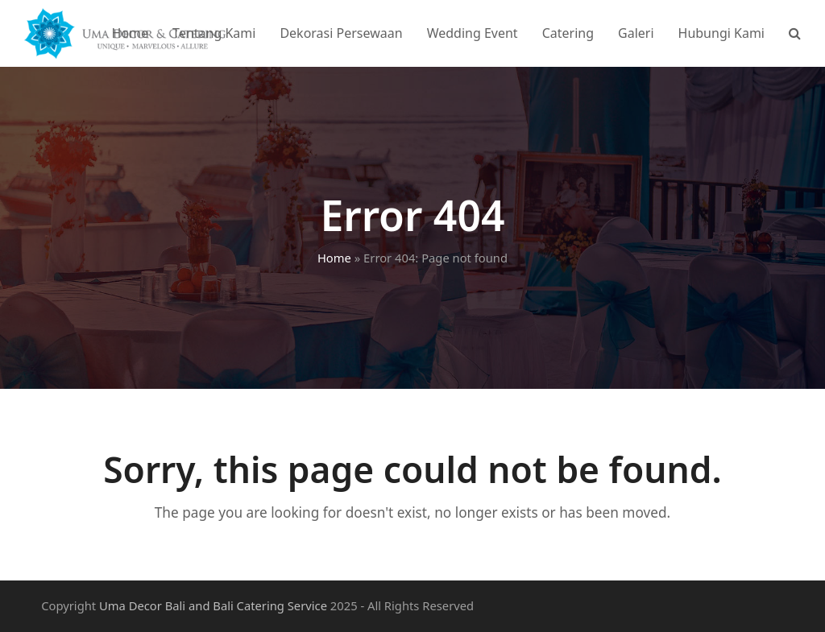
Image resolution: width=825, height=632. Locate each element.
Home (334, 258)
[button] (795, 33)
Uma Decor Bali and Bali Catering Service (213, 605)
